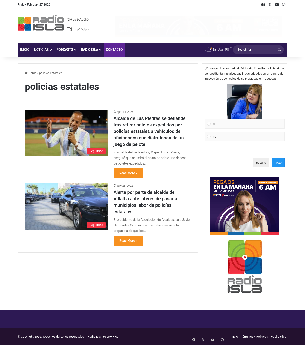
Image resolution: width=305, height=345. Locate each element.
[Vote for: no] (244, 136)
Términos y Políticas (254, 336)
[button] (244, 101)
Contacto (114, 49)
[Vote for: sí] (244, 106)
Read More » (128, 173)
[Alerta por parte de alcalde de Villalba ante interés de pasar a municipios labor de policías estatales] (66, 206)
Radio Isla (89, 49)
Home (30, 73)
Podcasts (64, 49)
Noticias (41, 49)
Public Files (278, 336)
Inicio (24, 49)
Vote (278, 162)
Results (261, 162)
